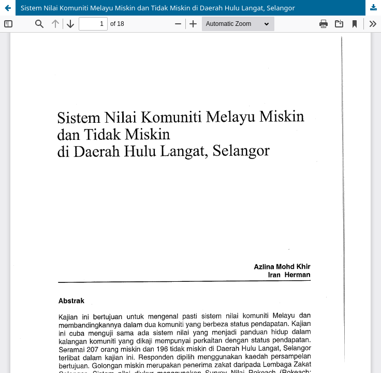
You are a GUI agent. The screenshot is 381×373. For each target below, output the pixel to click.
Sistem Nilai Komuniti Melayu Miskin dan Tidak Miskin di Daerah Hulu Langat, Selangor (158, 7)
